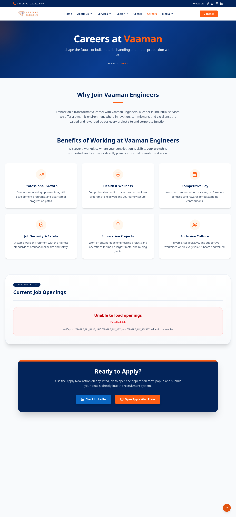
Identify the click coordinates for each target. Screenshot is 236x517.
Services (104, 14)
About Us (84, 14)
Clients (137, 14)
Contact (209, 14)
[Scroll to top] (227, 508)
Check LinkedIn (93, 399)
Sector (122, 14)
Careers (152, 14)
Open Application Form (137, 399)
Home (68, 14)
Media (167, 14)
